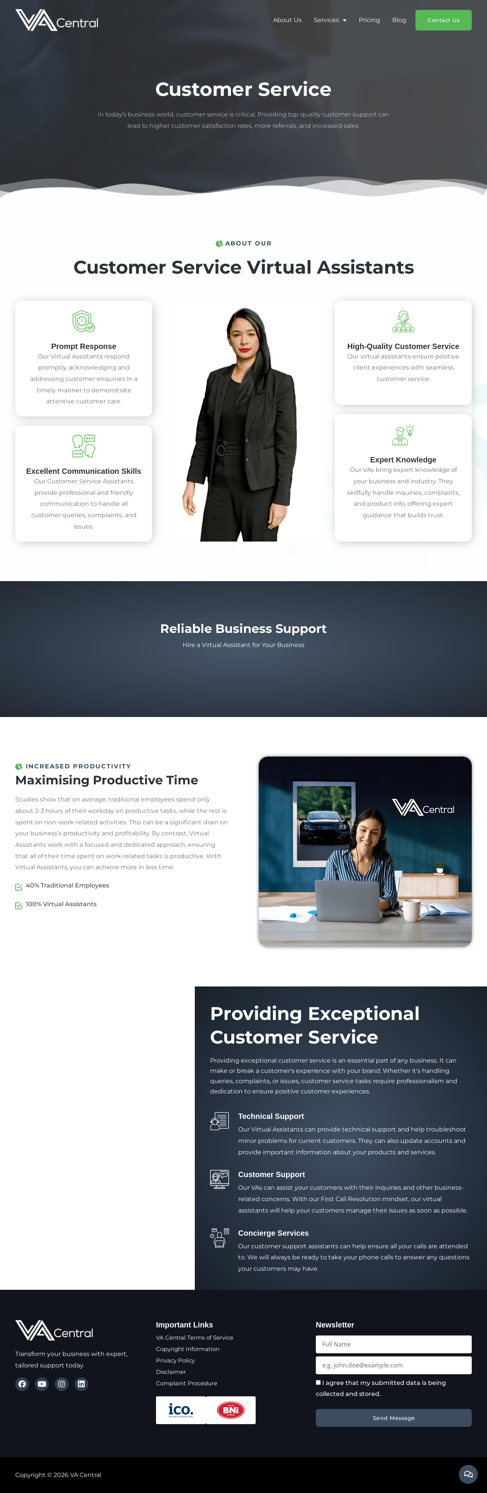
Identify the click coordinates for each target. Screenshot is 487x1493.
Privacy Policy (176, 1360)
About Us (287, 20)
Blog (399, 20)
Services (330, 20)
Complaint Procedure (188, 1383)
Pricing (369, 20)
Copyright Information (190, 1349)
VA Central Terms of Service (197, 1337)
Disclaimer (172, 1371)
